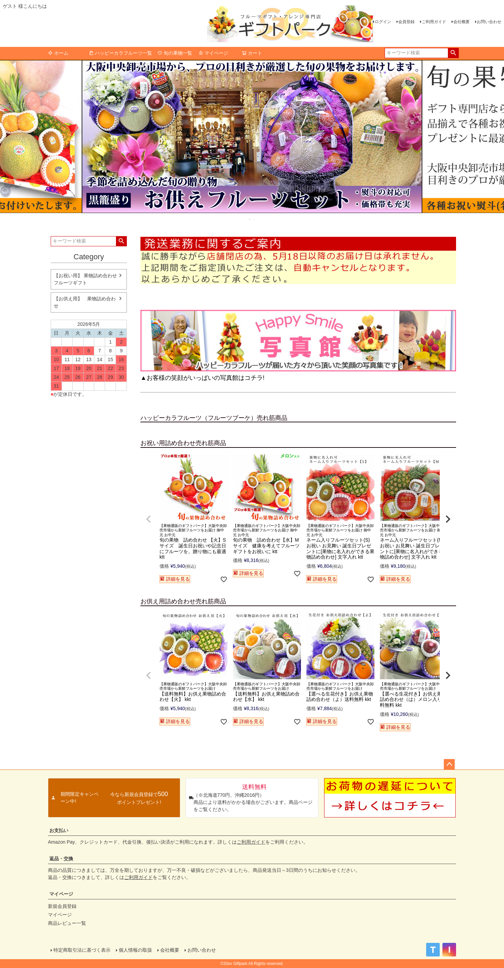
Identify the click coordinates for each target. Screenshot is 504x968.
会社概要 (461, 21)
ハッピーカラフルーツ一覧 (120, 53)
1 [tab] (250, 219)
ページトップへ (449, 764)
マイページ (213, 53)
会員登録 (406, 21)
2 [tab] (254, 219)
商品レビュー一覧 (67, 923)
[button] (148, 519)
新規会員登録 (62, 906)
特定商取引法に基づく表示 (82, 950)
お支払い (58, 830)
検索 (453, 53)
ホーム (58, 53)
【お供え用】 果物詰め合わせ (85, 302)
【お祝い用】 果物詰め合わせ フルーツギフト (85, 279)
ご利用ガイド (434, 21)
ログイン (383, 21)
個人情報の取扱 (135, 950)
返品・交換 (61, 858)
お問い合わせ (489, 21)
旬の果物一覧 (174, 53)
